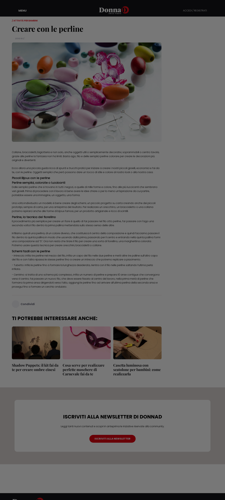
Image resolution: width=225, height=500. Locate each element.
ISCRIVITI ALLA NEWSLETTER (112, 438)
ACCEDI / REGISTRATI (195, 10)
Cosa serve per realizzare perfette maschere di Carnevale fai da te (84, 369)
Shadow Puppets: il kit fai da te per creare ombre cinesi (35, 367)
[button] (20, 10)
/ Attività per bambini (25, 20)
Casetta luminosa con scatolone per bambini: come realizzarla (137, 369)
